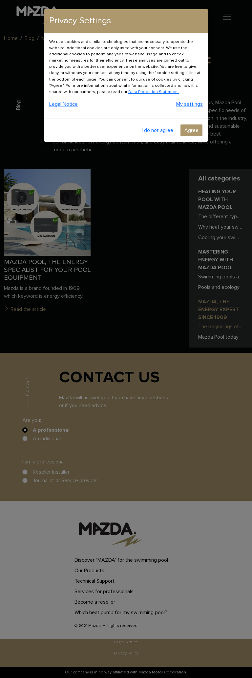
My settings (189, 104)
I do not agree (157, 130)
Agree (191, 130)
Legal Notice (63, 104)
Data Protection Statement (153, 92)
